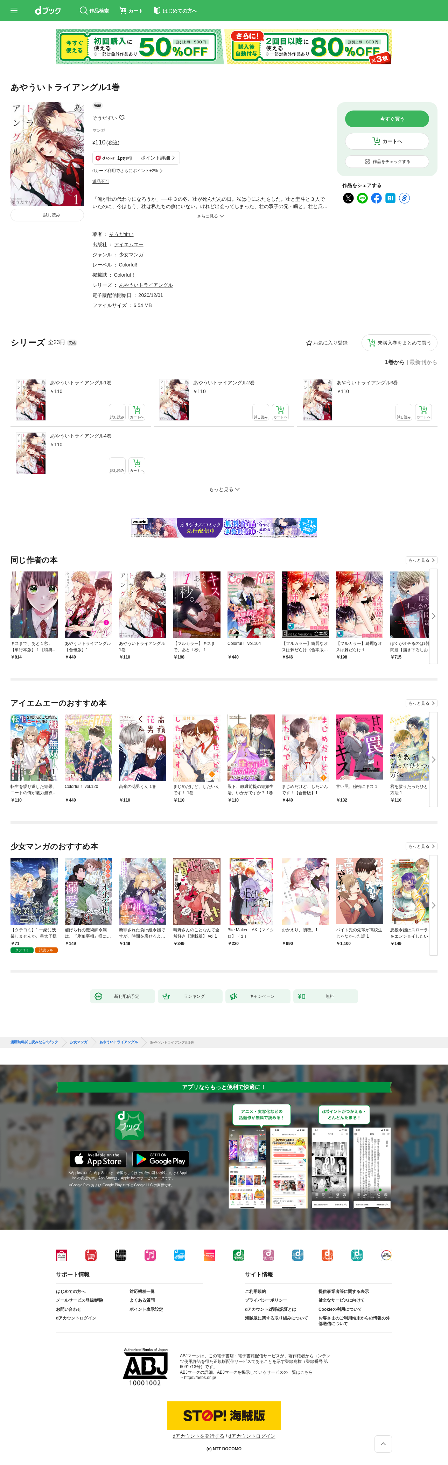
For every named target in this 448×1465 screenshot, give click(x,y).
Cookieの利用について (340, 1309)
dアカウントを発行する (198, 1436)
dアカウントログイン (76, 1318)
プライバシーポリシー (266, 1300)
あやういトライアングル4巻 (81, 436)
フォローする (121, 117)
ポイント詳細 (155, 158)
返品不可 (100, 181)
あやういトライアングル (146, 285)
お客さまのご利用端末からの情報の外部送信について (354, 1321)
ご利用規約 (255, 1291)
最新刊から (424, 362)
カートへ (392, 141)
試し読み (51, 215)
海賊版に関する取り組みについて (276, 1318)
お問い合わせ (68, 1309)
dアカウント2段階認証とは (270, 1309)
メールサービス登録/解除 (79, 1300)
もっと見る (418, 560)
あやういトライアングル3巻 (367, 382)
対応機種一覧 (142, 1291)
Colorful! (128, 265)
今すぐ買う (392, 119)
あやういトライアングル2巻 (224, 382)
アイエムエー (129, 244)
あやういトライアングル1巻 (81, 382)
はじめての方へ (70, 1291)
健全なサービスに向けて (341, 1300)
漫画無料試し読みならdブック (34, 1042)
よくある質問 (142, 1300)
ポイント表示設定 (146, 1309)
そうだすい (104, 118)
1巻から (395, 362)
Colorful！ (125, 275)
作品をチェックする (392, 161)
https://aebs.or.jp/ (200, 1377)
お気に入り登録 (330, 343)
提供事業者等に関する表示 (343, 1291)
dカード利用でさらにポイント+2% (125, 170)
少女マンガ (131, 254)
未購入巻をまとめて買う (405, 343)
